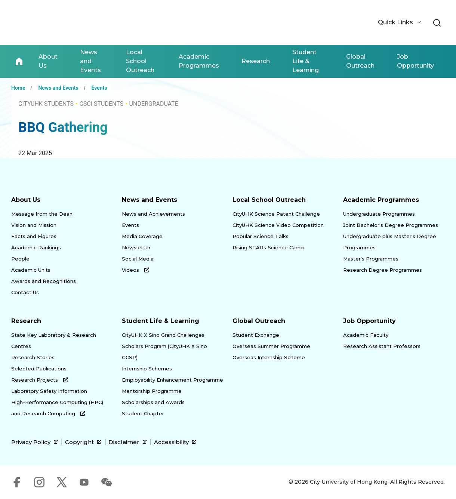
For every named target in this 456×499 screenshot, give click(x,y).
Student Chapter (143, 413)
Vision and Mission (33, 225)
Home (19, 61)
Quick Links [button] (396, 22)
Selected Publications (39, 369)
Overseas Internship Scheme (268, 357)
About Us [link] (48, 61)
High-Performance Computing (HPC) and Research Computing (57, 407)
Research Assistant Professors (381, 346)
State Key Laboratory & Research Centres (53, 340)
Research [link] (255, 61)
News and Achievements (153, 214)
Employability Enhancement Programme (172, 380)
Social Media (138, 259)
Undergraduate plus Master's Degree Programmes (389, 241)
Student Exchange (255, 335)
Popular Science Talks (260, 236)
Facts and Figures (33, 236)
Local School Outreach (269, 199)
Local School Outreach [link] (140, 61)
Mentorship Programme (152, 391)
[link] (437, 23)
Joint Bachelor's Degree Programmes (390, 225)
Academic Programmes (381, 199)
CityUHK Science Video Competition (278, 225)
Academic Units (30, 270)
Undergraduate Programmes (379, 214)
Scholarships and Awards (153, 402)
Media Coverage (142, 236)
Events (99, 88)
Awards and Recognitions (43, 281)
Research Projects (39, 380)
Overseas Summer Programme (271, 346)
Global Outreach (258, 320)
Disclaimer (127, 442)
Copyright (83, 442)
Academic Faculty (365, 335)
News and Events (58, 88)
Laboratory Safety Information (49, 391)
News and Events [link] (90, 61)
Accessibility (175, 442)
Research (26, 320)
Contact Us (25, 292)
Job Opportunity (369, 320)
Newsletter (136, 247)
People (20, 259)
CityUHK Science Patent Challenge (276, 214)
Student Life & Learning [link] (305, 61)
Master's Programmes (370, 259)
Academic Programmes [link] (199, 61)
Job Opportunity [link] (415, 61)
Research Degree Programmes (382, 270)
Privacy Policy (34, 442)
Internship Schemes (147, 369)
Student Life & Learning (160, 320)
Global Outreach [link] (360, 61)
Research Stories (33, 357)
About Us (25, 199)
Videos (135, 270)
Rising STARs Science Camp (268, 247)
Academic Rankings (36, 247)
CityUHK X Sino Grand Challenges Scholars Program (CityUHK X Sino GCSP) (164, 346)
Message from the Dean (42, 214)
